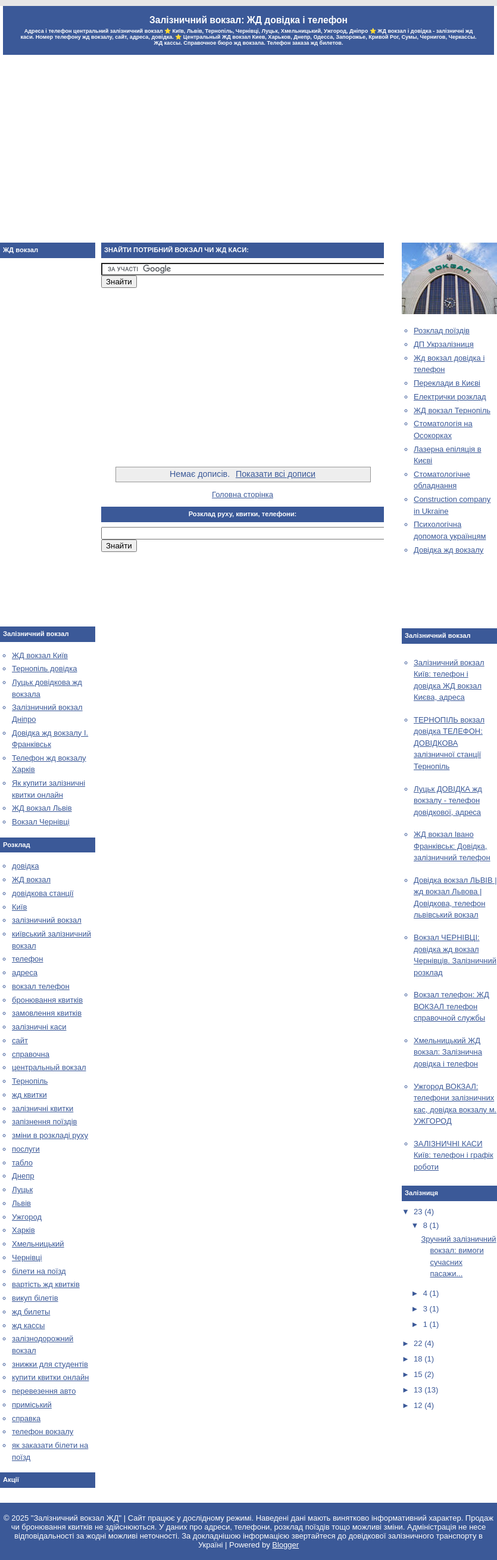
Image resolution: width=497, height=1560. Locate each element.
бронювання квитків (47, 999)
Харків (23, 1230)
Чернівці (27, 1257)
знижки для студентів (50, 1364)
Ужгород (27, 1216)
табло (22, 1162)
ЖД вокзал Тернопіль (452, 410)
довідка (25, 865)
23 (419, 1211)
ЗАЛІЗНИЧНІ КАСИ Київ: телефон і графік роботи (453, 1155)
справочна (30, 1054)
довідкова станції (43, 893)
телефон (27, 958)
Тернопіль (30, 1081)
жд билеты (31, 1311)
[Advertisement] (248, 150)
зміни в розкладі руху (50, 1135)
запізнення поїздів (44, 1121)
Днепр (23, 1175)
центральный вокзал (49, 1067)
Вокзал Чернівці (41, 821)
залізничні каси (39, 1026)
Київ (19, 906)
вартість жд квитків (46, 1284)
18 (419, 1358)
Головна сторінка (242, 494)
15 (419, 1374)
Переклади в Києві (447, 383)
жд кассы (28, 1325)
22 (419, 1343)
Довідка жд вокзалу (448, 549)
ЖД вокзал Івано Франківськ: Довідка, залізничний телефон (452, 846)
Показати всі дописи (275, 474)
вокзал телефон (41, 986)
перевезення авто (44, 1391)
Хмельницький (38, 1243)
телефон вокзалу (42, 1431)
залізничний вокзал (47, 920)
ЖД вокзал (31, 879)
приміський (32, 1404)
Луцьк (22, 1189)
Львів (21, 1203)
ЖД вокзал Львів (42, 808)
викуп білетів (35, 1298)
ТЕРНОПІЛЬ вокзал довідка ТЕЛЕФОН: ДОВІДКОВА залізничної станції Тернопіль (449, 743)
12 (419, 1405)
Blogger (285, 1544)
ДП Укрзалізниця (444, 344)
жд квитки (29, 1094)
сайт (20, 1040)
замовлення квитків (47, 1013)
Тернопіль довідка (44, 668)
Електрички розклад (450, 396)
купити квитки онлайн (50, 1377)
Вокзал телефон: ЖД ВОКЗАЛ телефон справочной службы (451, 1006)
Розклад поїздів (442, 330)
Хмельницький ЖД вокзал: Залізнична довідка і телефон (448, 1052)
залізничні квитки (42, 1108)
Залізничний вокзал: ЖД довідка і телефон (248, 20)
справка (26, 1418)
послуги (26, 1149)
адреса (24, 972)
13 (419, 1389)
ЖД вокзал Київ (40, 655)
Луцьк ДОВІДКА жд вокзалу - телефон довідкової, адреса (448, 800)
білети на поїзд (39, 1271)
